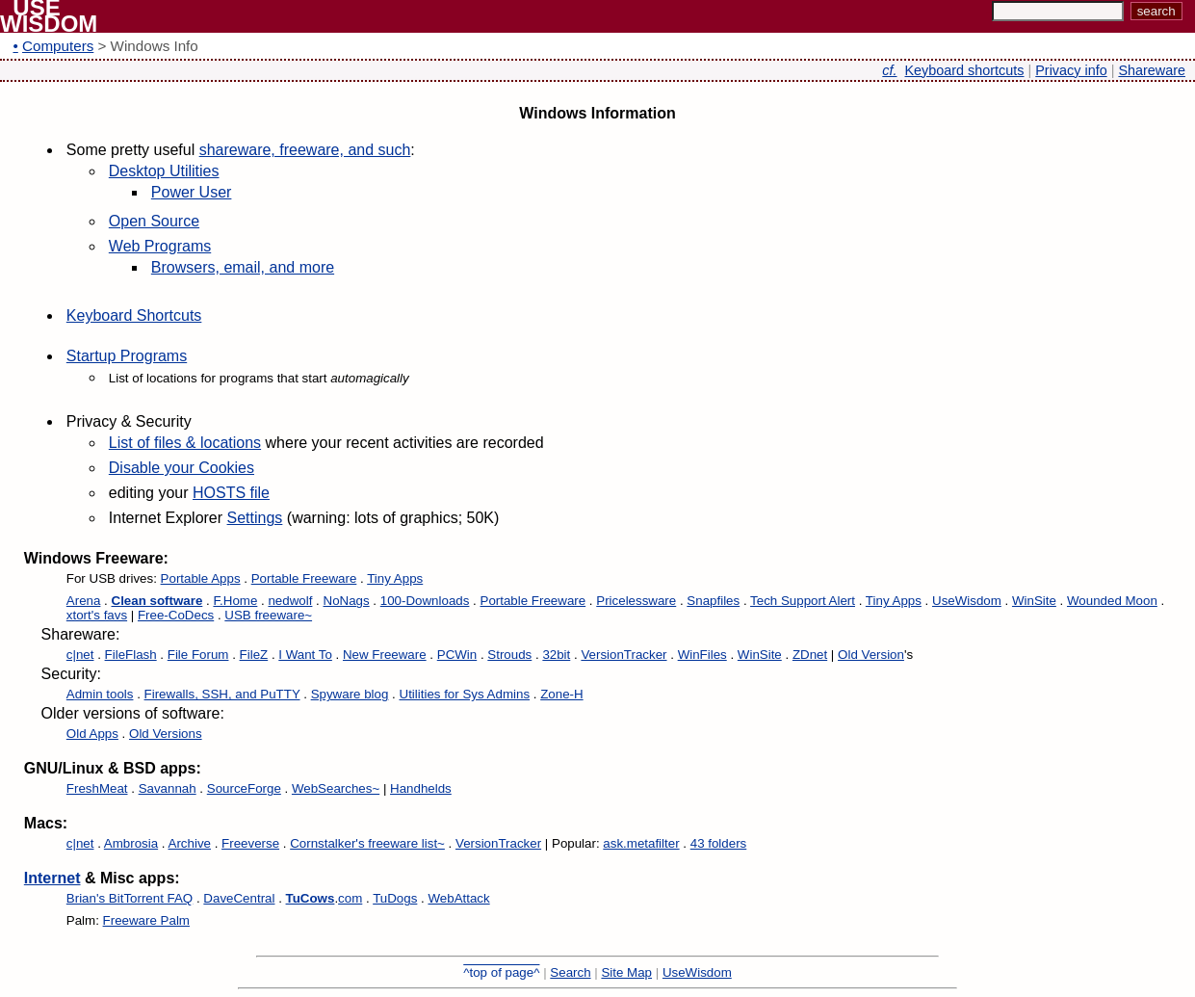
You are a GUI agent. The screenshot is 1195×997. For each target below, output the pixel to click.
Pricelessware (636, 600)
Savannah (167, 788)
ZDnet (809, 654)
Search (570, 972)
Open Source (154, 221)
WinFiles (702, 654)
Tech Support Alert (802, 600)
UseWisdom (966, 600)
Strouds (509, 654)
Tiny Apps (395, 578)
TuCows (310, 898)
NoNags (347, 600)
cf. (889, 70)
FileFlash (131, 654)
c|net (80, 654)
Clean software (157, 600)
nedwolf (290, 600)
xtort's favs (96, 615)
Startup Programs (126, 356)
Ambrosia (131, 843)
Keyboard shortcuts (965, 70)
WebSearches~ (335, 788)
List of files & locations (185, 442)
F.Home (235, 600)
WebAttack (458, 898)
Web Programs (160, 246)
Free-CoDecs (176, 615)
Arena (83, 600)
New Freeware (385, 654)
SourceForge (244, 788)
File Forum (198, 654)
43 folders (718, 843)
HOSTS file (231, 493)
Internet (52, 878)
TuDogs (395, 898)
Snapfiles (713, 600)
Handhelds (421, 788)
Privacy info (1070, 70)
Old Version (871, 654)
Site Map (626, 972)
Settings (255, 518)
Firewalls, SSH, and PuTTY (222, 694)
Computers (57, 46)
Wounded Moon (1112, 600)
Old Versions (165, 733)
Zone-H (561, 694)
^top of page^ (501, 972)
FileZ (254, 654)
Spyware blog (350, 694)
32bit (556, 654)
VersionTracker (623, 654)
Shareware (1151, 70)
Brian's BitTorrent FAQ (129, 898)
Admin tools (100, 694)
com (350, 898)
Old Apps (92, 733)
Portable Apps (201, 578)
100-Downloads (425, 600)
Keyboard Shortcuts (134, 315)
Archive (190, 843)
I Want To (305, 654)
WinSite (1034, 600)
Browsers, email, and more (242, 267)
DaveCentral (238, 898)
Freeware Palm (146, 920)
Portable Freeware (304, 578)
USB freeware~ (268, 615)
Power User (191, 192)
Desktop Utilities (164, 171)
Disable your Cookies (181, 467)
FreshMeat (97, 788)
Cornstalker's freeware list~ (367, 843)
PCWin (457, 654)
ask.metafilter (641, 843)
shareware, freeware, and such (305, 150)
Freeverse (250, 843)
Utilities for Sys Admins (465, 694)
